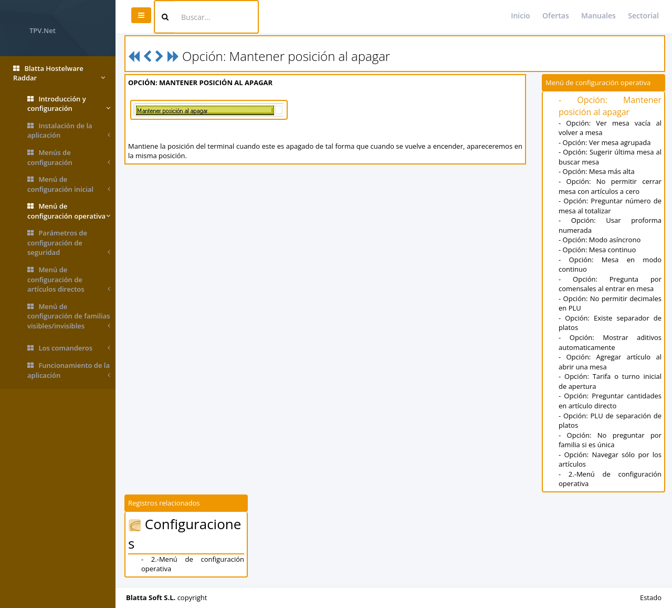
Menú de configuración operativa (68, 211)
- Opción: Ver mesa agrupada (605, 142)
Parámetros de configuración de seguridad (68, 242)
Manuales (598, 15)
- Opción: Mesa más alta (597, 171)
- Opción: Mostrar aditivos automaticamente (610, 342)
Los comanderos (68, 348)
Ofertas (555, 15)
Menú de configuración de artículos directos (68, 279)
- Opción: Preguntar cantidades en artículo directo (610, 400)
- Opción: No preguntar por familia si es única (610, 440)
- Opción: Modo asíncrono (599, 239)
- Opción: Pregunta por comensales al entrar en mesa (610, 284)
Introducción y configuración (68, 104)
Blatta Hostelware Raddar (59, 73)
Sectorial (643, 15)
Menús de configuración (68, 157)
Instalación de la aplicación (68, 130)
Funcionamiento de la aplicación (68, 370)
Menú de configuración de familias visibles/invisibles (68, 316)
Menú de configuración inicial (68, 184)
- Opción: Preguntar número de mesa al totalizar (610, 205)
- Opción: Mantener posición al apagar (610, 106)
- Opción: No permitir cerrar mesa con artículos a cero (610, 186)
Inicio (520, 15)
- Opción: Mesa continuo (597, 249)
